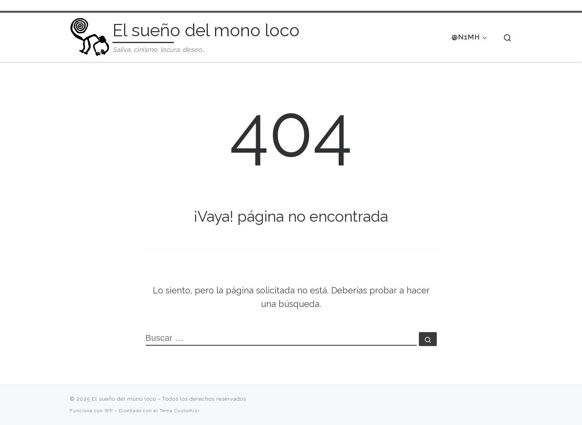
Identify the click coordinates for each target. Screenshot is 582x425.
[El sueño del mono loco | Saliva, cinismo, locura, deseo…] (90, 36)
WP (109, 410)
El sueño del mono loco (124, 399)
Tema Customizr (180, 410)
